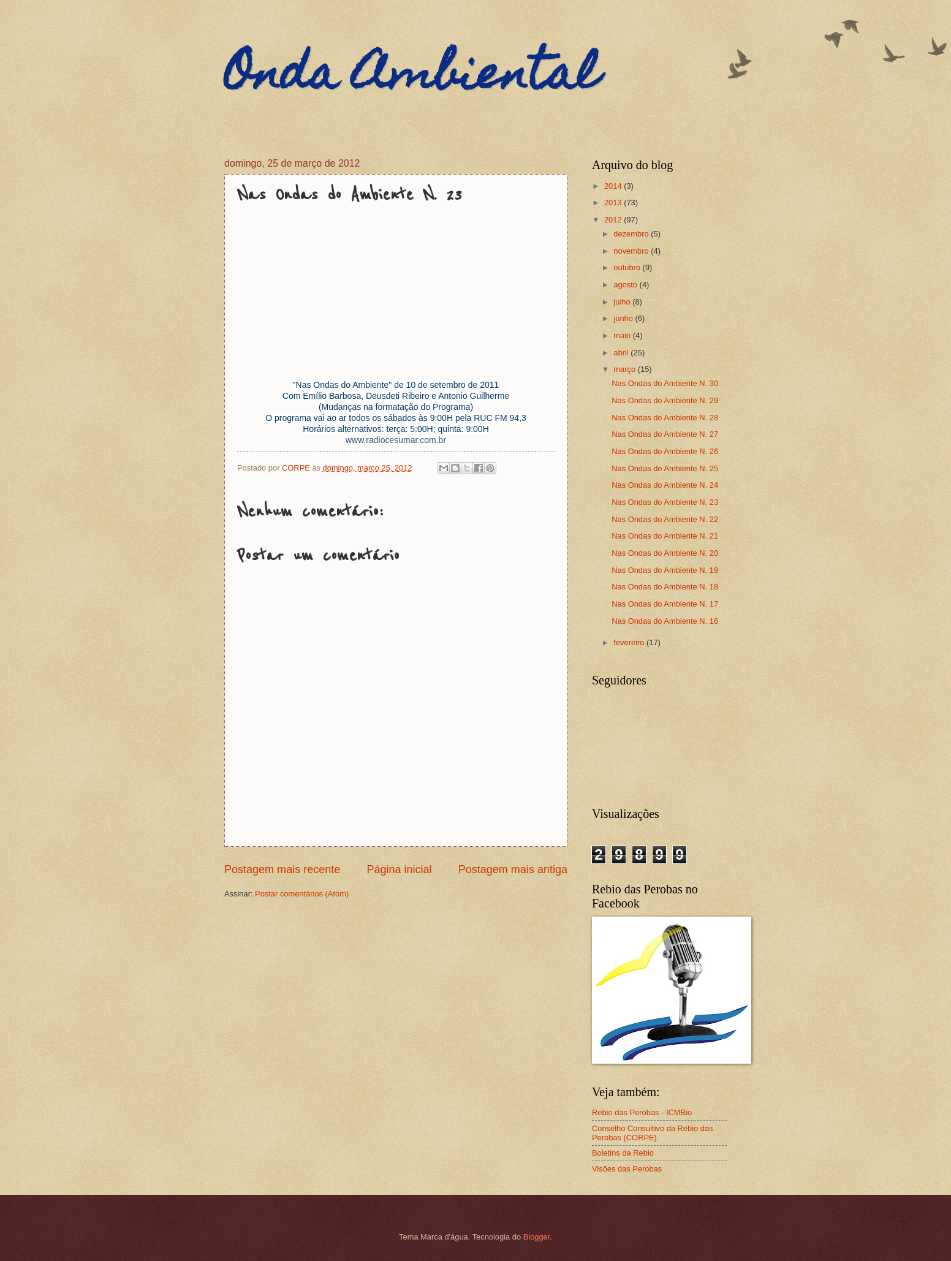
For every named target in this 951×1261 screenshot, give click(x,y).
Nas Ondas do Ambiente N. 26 (665, 451)
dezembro (632, 233)
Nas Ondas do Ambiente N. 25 (665, 468)
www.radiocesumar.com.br (396, 440)
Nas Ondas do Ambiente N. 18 (665, 586)
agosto (626, 284)
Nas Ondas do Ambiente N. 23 (665, 502)
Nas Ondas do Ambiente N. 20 (665, 553)
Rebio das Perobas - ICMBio (642, 1112)
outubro (627, 267)
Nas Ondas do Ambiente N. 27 (665, 434)
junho (624, 318)
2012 (614, 219)
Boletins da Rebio (623, 1152)
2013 (614, 202)
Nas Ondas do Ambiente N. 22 (665, 519)
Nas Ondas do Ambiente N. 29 (665, 400)
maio (622, 335)
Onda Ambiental (411, 78)
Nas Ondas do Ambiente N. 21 (665, 535)
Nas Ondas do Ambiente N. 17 (665, 603)
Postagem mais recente (282, 869)
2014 (614, 186)
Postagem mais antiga (512, 869)
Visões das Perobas (627, 1168)
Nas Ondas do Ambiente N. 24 (665, 485)
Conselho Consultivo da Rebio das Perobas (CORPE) (652, 1133)
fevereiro (629, 642)
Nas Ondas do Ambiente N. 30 (665, 383)
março (625, 369)
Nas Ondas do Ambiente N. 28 (665, 417)
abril (622, 352)
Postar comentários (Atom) (302, 893)
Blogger (536, 1236)
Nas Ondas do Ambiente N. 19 (665, 570)
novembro (632, 251)
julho (622, 301)
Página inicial (398, 869)
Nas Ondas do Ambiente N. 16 (665, 621)
